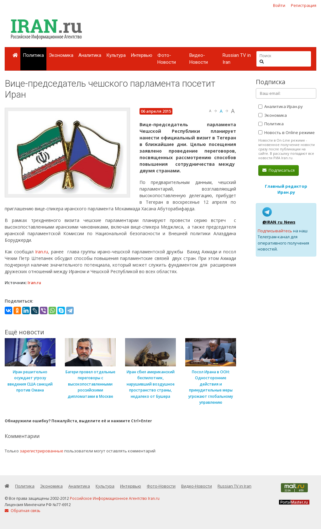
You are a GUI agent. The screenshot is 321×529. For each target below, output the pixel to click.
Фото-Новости (166, 58)
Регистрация (303, 5)
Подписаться (278, 170)
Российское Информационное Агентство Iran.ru (115, 498)
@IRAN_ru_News (278, 222)
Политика (33, 55)
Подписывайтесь (275, 231)
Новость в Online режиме (286, 132)
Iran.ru (41, 252)
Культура (116, 55)
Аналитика (89, 55)
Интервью (141, 55)
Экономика (61, 55)
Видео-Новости (198, 58)
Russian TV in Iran (237, 58)
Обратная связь (22, 510)
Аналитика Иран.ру (280, 106)
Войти (279, 5)
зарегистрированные (41, 451)
